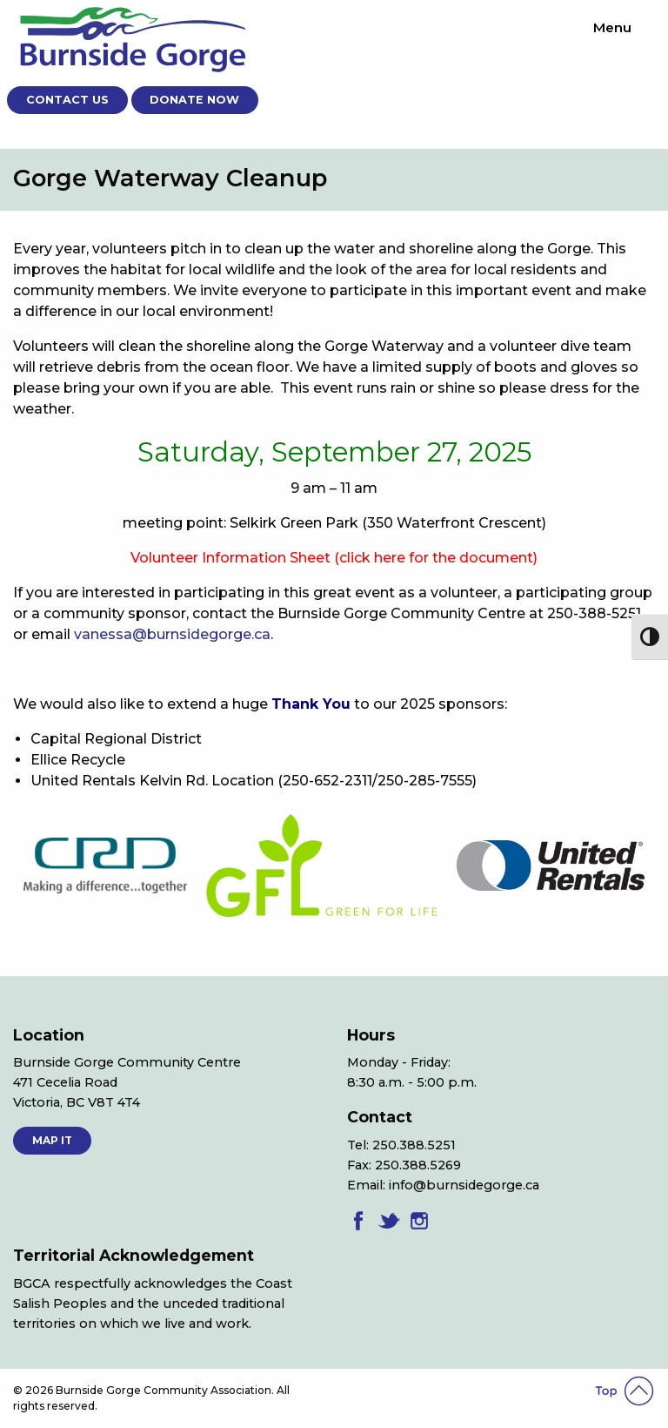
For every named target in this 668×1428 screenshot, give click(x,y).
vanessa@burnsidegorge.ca (172, 634)
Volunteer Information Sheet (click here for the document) (334, 557)
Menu (612, 27)
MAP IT (52, 1140)
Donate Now (194, 99)
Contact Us (67, 99)
